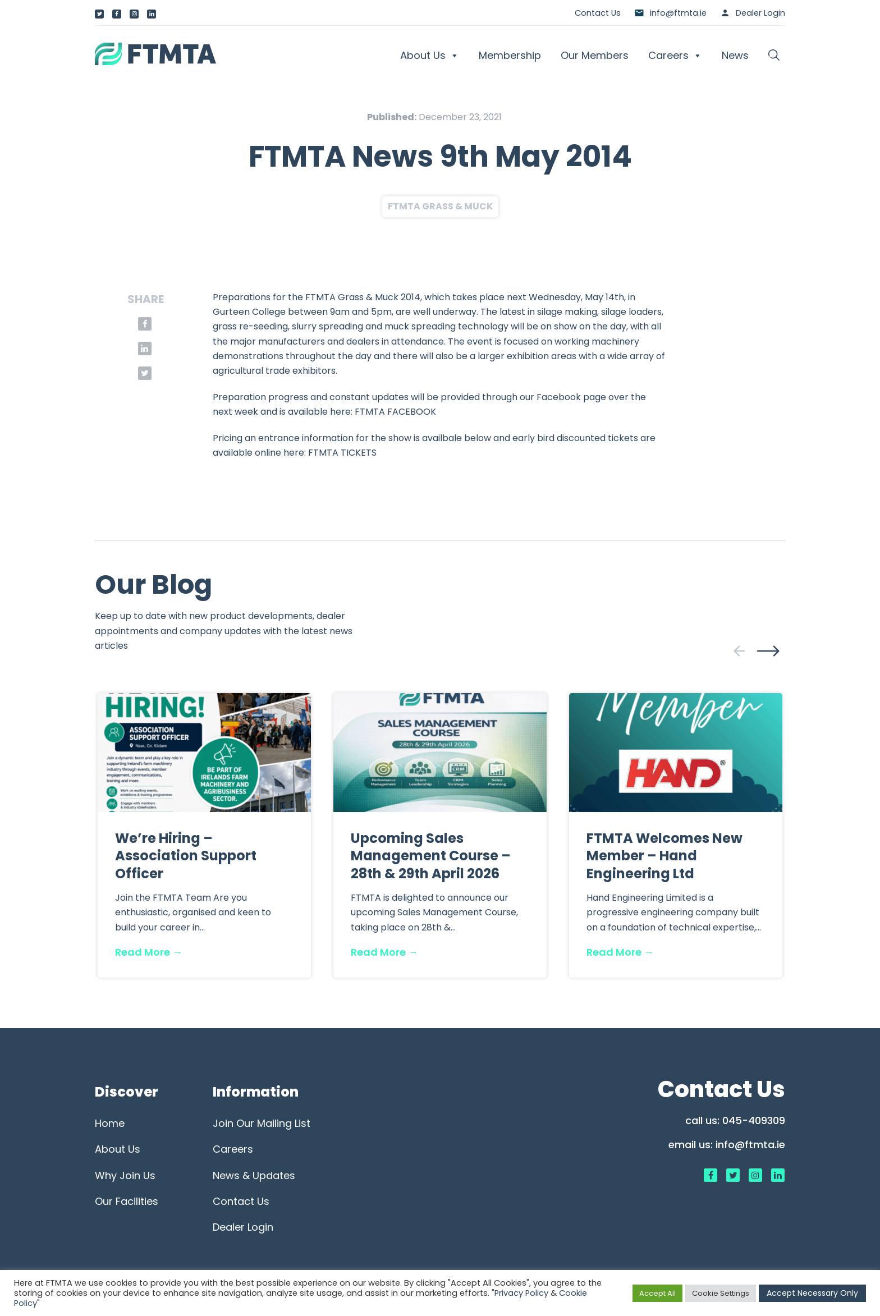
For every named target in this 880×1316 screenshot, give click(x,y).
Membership (510, 55)
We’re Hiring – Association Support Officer (185, 855)
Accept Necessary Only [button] (812, 1293)
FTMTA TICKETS (342, 452)
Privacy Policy (521, 1293)
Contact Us (598, 13)
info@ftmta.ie (750, 1145)
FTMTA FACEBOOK (395, 411)
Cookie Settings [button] (720, 1293)
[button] (774, 55)
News (735, 55)
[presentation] (739, 651)
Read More (148, 952)
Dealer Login (760, 13)
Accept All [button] (657, 1293)
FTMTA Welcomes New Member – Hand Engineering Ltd (664, 855)
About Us (429, 55)
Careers (675, 55)
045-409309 (753, 1120)
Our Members (595, 55)
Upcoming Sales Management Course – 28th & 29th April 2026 (431, 855)
